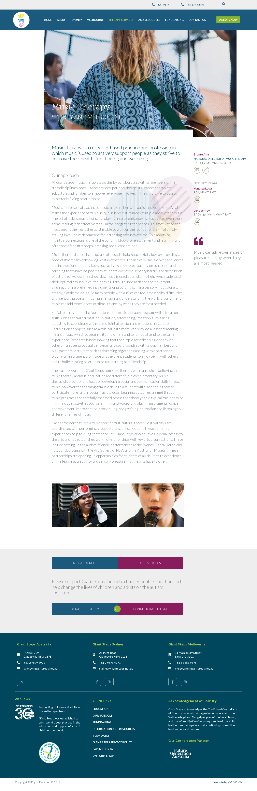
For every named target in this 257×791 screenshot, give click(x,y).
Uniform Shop (103, 756)
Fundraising (102, 723)
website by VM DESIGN (228, 783)
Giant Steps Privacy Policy (112, 743)
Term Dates (101, 736)
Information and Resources (114, 729)
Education (101, 709)
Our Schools (102, 716)
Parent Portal (103, 749)
